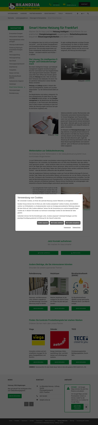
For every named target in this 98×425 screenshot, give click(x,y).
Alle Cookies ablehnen (57, 222)
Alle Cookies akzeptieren (72, 222)
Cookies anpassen (43, 222)
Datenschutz (76, 227)
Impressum (67, 227)
